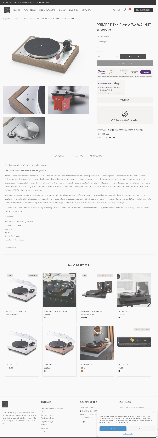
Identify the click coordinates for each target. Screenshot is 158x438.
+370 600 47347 (9, 2)
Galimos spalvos (104, 42)
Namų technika (29, 19)
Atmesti (141, 429)
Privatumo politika (128, 434)
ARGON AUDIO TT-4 (126, 313)
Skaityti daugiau (11, 249)
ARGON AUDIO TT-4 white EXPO (16, 313)
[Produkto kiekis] (109, 56)
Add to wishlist (152, 56)
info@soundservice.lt (26, 2)
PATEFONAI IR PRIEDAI (44, 19)
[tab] (60, 158)
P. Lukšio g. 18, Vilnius (43, 2)
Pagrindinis (7, 19)
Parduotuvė (17, 19)
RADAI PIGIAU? (126, 100)
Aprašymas (60, 157)
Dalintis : (101, 138)
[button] (153, 412)
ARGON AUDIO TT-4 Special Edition (55, 313)
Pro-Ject (107, 134)
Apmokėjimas (97, 157)
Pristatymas (78, 157)
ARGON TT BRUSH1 (125, 366)
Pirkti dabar (123, 63)
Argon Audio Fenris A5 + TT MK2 (92, 313)
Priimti (113, 429)
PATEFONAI (124, 130)
